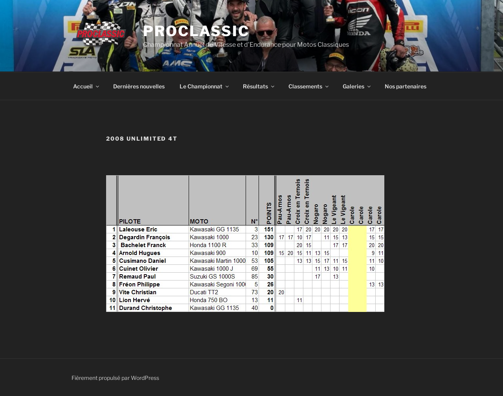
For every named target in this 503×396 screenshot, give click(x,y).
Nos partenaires (405, 86)
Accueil (86, 86)
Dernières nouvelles (139, 86)
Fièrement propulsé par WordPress (115, 377)
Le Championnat (205, 86)
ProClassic (196, 31)
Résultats (259, 86)
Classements (309, 86)
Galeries (357, 86)
